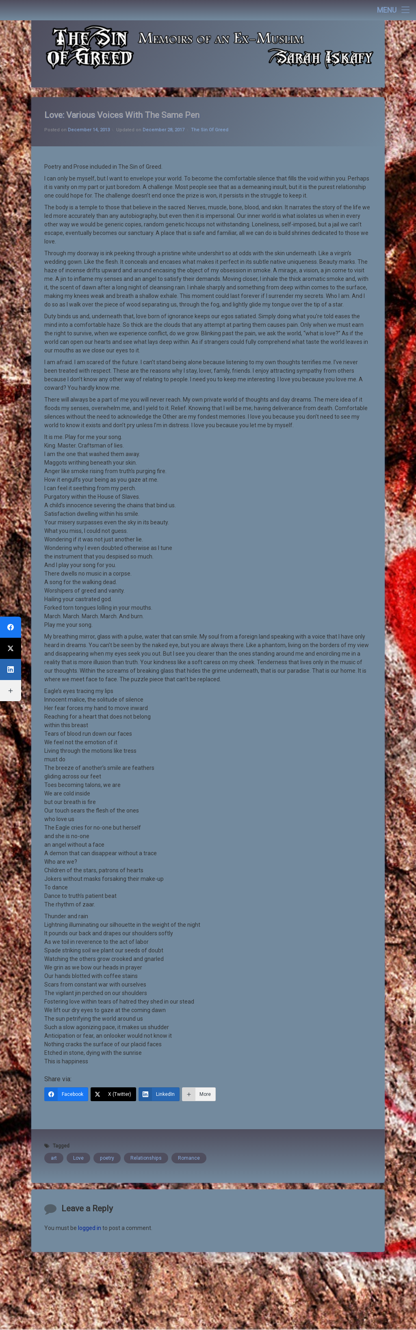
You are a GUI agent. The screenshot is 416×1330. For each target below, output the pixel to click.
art (54, 1033)
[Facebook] (66, 969)
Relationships (146, 1033)
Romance (189, 1033)
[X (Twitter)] (113, 969)
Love (78, 1033)
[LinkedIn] (159, 969)
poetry (107, 1033)
